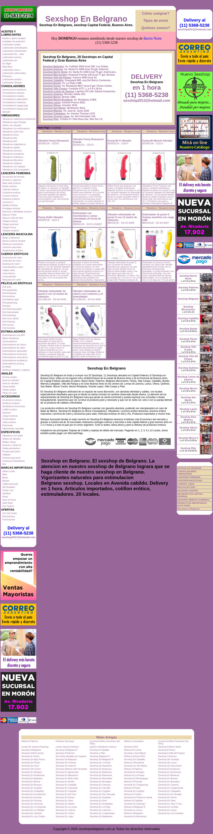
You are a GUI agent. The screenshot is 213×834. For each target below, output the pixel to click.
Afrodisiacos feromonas (13, 406)
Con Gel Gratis (9, 513)
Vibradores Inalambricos (14, 144)
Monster (6, 112)
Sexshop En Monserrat (135, 816)
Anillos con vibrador (11, 125)
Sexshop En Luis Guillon (33, 816)
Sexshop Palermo (53, 69)
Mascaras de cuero (11, 279)
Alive (4, 474)
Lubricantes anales (11, 44)
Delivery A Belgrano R (134, 807)
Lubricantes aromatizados (14, 48)
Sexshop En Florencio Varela (138, 797)
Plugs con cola (9, 393)
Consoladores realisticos (14, 102)
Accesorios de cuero (12, 257)
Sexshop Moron (52, 97)
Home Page (43, 127)
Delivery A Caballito (133, 800)
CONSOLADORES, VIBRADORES (187, 472)
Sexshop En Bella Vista (67, 778)
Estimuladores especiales (14, 351)
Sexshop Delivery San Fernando (71, 769)
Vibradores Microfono (12, 160)
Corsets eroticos (10, 196)
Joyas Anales (8, 386)
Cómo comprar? (155, 13)
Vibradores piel (9, 141)
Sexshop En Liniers (65, 813)
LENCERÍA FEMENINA (189, 477)
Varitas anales (9, 390)
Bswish (5, 481)
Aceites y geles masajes (14, 38)
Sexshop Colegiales (54, 113)
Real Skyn (7, 67)
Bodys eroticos (9, 186)
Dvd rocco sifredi (10, 318)
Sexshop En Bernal (30, 781)
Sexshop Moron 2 (188, 438)
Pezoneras (7, 425)
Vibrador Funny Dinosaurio (53, 140)
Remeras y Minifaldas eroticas (17, 211)
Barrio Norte (153, 38)
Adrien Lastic (8, 471)
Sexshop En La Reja (168, 807)
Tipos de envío (155, 21)
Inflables (6, 454)
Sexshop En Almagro (134, 772)
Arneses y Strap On (11, 445)
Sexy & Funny (9, 500)
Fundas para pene (11, 451)
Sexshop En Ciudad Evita (170, 788)
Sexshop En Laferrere (100, 810)
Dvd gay (6, 306)
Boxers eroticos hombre (13, 241)
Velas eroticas (9, 422)
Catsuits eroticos (10, 189)
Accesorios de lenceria (13, 177)
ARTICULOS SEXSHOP (189, 468)
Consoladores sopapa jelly (15, 105)
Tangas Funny (9, 227)
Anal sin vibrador (10, 383)
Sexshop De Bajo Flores (33, 759)
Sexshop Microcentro (55, 74)
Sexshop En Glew (167, 800)
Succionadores (9, 341)
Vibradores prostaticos (13, 154)
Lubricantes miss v (11, 70)
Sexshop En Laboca (65, 810)
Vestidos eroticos (10, 230)
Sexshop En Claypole (66, 791)
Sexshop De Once (30, 766)
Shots (5, 496)
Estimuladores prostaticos (14, 360)
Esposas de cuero (11, 264)
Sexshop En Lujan (64, 816)
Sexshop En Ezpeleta (100, 797)
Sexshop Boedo (52, 83)
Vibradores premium (12, 150)
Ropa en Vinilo (9, 215)
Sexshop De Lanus (167, 762)
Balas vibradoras (10, 338)
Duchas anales (9, 377)
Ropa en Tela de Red (12, 218)
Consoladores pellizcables (15, 99)
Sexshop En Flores (167, 797)
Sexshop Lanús (51, 102)
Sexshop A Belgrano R (66, 750)
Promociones (8, 519)
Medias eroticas (10, 205)
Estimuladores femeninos (14, 354)
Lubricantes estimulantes (14, 51)
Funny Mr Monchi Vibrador (157, 140)
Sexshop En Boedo (65, 781)
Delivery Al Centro (132, 750)
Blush (5, 477)
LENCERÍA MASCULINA (190, 480)
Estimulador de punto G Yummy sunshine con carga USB (158, 217)
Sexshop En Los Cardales (170, 813)
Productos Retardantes (13, 461)
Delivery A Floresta (133, 781)
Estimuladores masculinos (15, 357)
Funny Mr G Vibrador (119, 140)
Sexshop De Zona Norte (170, 766)
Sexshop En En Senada (169, 794)
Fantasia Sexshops (65, 741)
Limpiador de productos (13, 41)
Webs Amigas (106, 737)
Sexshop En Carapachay (136, 785)
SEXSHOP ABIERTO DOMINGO (194, 500)
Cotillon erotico (9, 409)
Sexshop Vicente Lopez (56, 116)
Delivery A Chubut (132, 794)
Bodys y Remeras (11, 238)
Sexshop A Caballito (99, 750)
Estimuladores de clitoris (14, 344)
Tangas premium (10, 224)
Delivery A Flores (132, 788)
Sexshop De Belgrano (66, 759)
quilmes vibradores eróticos (103, 747)
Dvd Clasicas (8, 321)
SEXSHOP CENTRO (188, 490)
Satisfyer (6, 493)
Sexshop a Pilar (97, 753)
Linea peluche (9, 276)
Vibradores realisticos (12, 157)
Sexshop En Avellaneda (32, 775)
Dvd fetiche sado (10, 299)
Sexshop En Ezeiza (65, 797)
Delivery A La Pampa (134, 775)
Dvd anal (6, 287)
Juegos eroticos (10, 416)
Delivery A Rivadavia (134, 762)
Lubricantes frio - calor (13, 54)
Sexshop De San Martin (135, 766)
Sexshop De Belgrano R (101, 759)
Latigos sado (8, 270)
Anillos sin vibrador (11, 439)
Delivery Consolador (134, 741)
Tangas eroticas (10, 221)
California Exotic (10, 484)
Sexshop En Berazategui (136, 778)
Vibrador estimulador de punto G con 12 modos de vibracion (122, 217)
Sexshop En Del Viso (66, 794)
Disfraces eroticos (11, 199)
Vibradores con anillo (12, 435)
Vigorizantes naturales (13, 428)
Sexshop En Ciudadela (32, 791)
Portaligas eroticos (11, 208)
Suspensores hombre (12, 250)
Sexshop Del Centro (31, 769)
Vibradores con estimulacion (16, 128)
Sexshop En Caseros (168, 785)
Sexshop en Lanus (133, 810)
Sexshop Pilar (51, 119)
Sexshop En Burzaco (31, 785)
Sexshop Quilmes (53, 94)
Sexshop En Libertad (31, 813)
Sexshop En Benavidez (101, 778)
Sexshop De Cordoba (168, 759)
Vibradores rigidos (11, 147)
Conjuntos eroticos (11, 192)
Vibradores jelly (9, 138)
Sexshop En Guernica (32, 804)
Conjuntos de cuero (11, 260)
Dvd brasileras (9, 293)
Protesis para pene (11, 458)
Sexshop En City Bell (100, 788)
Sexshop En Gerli (98, 800)
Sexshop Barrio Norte (55, 72)
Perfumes (7, 76)
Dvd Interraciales (10, 312)
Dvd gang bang (9, 302)
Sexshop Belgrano (53, 66)
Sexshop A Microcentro (32, 753)
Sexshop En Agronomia (67, 772)
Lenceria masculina (11, 247)
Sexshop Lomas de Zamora (58, 91)
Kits (4, 464)
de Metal (6, 367)
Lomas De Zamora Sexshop (35, 747)
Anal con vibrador (10, 380)
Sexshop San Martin (54, 108)
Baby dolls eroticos (11, 183)
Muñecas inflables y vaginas (16, 370)
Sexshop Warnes (52, 110)
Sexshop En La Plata (100, 807)
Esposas (6, 412)
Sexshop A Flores (166, 750)
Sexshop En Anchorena (169, 772)
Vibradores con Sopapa (13, 166)
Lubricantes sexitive (12, 79)
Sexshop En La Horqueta (33, 807)
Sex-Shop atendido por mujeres (71, 756)
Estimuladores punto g (13, 363)
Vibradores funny (10, 135)
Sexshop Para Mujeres (188, 418)
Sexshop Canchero (167, 756)
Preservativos (9, 419)
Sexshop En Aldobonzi (101, 772)
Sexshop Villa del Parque (57, 77)
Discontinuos (8, 516)
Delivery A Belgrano (133, 813)
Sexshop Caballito (53, 80)
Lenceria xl (7, 202)
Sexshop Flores (51, 86)
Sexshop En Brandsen (169, 781)
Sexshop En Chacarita (66, 788)
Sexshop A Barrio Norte (169, 747)
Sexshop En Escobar (31, 797)
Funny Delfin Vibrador (50, 217)
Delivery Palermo (29, 741)
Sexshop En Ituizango (134, 804)
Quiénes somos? (155, 28)
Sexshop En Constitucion (33, 794)
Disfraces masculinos (12, 244)
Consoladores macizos (13, 93)
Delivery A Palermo (133, 769)
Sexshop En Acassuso (100, 769)
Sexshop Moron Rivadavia (57, 99)
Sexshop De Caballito (134, 759)
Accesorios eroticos (11, 400)
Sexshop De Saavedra (101, 766)
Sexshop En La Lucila (66, 807)
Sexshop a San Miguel (135, 753)
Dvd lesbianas (9, 315)
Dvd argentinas (9, 290)
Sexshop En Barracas (168, 775)
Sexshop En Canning (100, 785)
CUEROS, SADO (186, 484)
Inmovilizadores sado (12, 267)
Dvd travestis (8, 328)
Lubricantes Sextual (12, 82)
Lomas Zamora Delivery (67, 747)
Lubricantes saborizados (14, 73)
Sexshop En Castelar (31, 788)
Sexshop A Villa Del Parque (171, 753)
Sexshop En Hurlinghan (101, 804)
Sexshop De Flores (30, 762)
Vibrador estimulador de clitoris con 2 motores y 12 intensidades (88, 294)
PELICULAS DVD (186, 487)
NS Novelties (8, 487)
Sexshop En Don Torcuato (102, 794)
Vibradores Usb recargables (15, 169)
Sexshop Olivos (52, 105)
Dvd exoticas (8, 296)
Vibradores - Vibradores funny (56, 131)
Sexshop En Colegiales (169, 791)
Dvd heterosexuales (12, 309)
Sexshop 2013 (131, 747)
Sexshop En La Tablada (32, 810)
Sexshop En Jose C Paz (170, 804)
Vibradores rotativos (12, 163)
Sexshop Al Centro (30, 756)
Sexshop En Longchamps (102, 813)
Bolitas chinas (9, 442)
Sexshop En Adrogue (31, 772)
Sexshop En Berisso (168, 778)
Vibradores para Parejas (14, 122)
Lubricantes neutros (12, 57)
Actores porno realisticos (14, 89)
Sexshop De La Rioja (100, 762)
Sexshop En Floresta (31, 800)
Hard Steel (7, 503)
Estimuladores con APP (13, 335)
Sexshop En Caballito (66, 785)
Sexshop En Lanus (167, 810)
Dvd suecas (8, 325)
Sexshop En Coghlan (100, 791)
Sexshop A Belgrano (31, 750)
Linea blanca (8, 273)
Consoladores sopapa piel (15, 108)
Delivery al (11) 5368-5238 (18, 530)
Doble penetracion (11, 448)
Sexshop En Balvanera (67, 775)
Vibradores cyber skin (12, 131)
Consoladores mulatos (13, 96)
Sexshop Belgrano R (100, 756)
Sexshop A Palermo (65, 753)
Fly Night (6, 63)
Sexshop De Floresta (66, 762)
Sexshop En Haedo (65, 804)
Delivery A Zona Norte (134, 756)
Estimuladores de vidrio (13, 348)
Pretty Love (7, 490)
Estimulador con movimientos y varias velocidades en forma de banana (87, 217)
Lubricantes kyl (9, 60)
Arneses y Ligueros (11, 180)
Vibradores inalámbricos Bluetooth (19, 119)
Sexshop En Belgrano (86, 18)
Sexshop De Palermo (66, 766)
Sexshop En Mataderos (101, 816)
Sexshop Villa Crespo (55, 88)
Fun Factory (8, 506)
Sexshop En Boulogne (100, 781)
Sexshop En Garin (64, 800)
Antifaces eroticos (11, 403)
